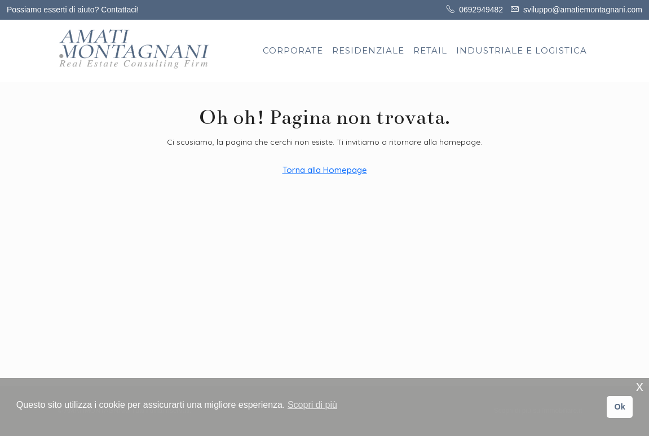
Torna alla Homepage (324, 169)
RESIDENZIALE (368, 50)
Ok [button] (619, 406)
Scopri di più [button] (312, 405)
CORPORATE (293, 50)
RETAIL (430, 50)
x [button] (639, 386)
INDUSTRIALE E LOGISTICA (521, 50)
